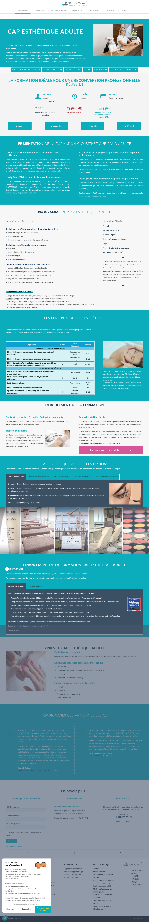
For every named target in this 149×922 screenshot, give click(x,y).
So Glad (55, 770)
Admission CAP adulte (72, 874)
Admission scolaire (71, 877)
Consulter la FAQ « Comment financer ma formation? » (28, 626)
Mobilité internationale (102, 906)
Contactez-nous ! (14, 630)
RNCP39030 (11, 187)
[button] (5, 918)
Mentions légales (99, 909)
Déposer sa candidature (73, 869)
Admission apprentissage (73, 872)
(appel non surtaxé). (123, 822)
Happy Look (107, 756)
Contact (96, 869)
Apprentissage (16, 616)
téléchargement (84, 622)
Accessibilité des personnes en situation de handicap (103, 874)
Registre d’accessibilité (102, 886)
